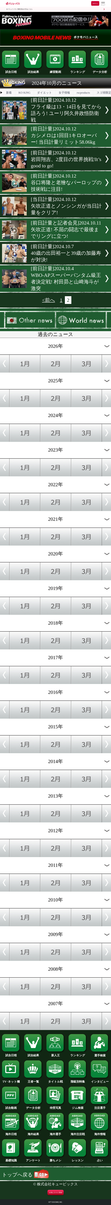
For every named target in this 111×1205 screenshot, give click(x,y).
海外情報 (100, 1133)
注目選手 (100, 1106)
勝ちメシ (55, 1159)
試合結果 (33, 70)
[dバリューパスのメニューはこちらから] (103, 3)
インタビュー (100, 1080)
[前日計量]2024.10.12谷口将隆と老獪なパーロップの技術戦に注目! (66, 182)
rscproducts (83, 92)
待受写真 (55, 1106)
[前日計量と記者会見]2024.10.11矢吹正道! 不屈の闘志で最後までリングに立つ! (66, 229)
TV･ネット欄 (11, 1080)
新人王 (55, 1054)
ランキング (78, 70)
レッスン (78, 1159)
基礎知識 (11, 1159)
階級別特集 (78, 1080)
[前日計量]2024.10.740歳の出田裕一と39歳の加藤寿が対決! (66, 253)
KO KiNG (24, 92)
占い (100, 1159)
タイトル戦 (55, 1080)
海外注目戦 (78, 1133)
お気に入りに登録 (55, 1192)
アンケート (33, 1159)
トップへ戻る (25, 1175)
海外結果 (33, 1133)
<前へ (48, 300)
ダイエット (44, 92)
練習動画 (55, 70)
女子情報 (64, 92)
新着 (9, 92)
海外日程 (11, 1133)
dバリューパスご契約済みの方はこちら (19, 9)
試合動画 (11, 1106)
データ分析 (100, 70)
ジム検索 (78, 1106)
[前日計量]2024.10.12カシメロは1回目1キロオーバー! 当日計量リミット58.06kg (64, 135)
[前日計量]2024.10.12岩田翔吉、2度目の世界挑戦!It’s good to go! (66, 159)
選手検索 (100, 1054)
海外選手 (55, 1133)
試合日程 (11, 70)
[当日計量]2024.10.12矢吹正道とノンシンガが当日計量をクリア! (66, 206)
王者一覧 (33, 1080)
